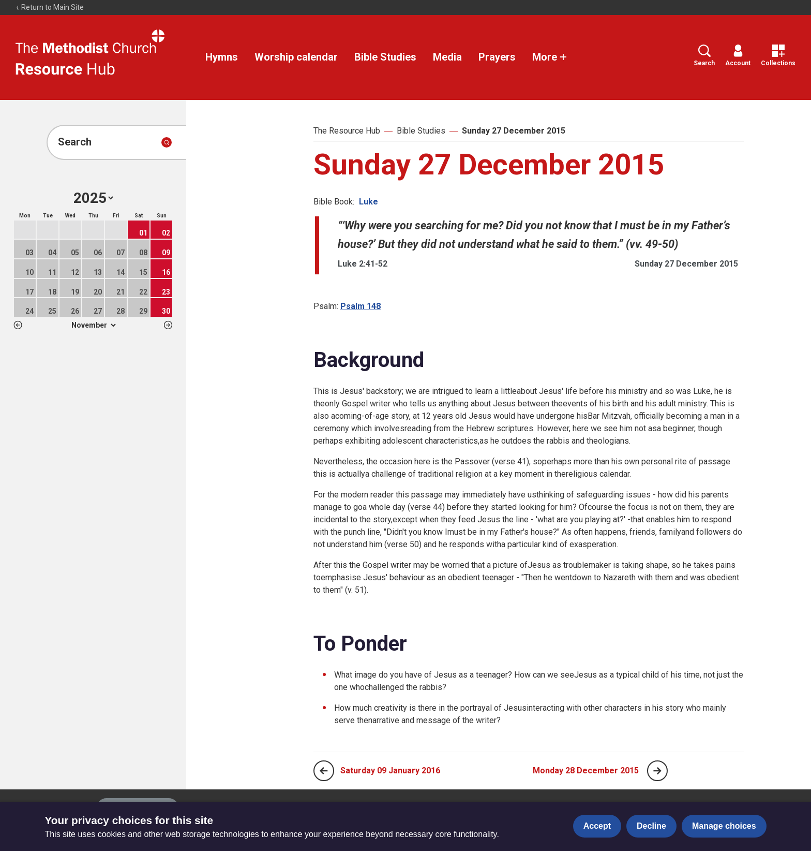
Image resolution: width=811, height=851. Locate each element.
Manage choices (724, 825)
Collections (778, 56)
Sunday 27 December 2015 (513, 131)
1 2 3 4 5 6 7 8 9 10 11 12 (93, 325)
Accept (597, 825)
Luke (368, 202)
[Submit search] (166, 142)
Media (447, 57)
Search (704, 56)
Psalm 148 (360, 306)
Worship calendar (296, 57)
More (549, 57)
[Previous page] (323, 770)
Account (737, 56)
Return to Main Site (50, 7)
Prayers (497, 57)
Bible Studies (385, 57)
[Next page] (657, 770)
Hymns (221, 57)
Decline (651, 825)
